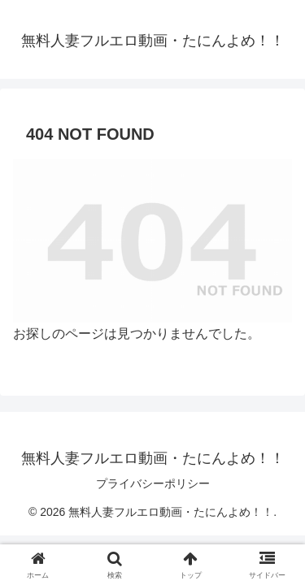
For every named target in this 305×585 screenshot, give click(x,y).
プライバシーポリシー (153, 483)
